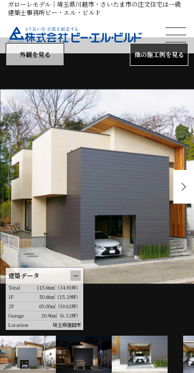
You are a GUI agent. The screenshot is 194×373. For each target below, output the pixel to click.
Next (183, 187)
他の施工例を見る (159, 54)
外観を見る (35, 54)
